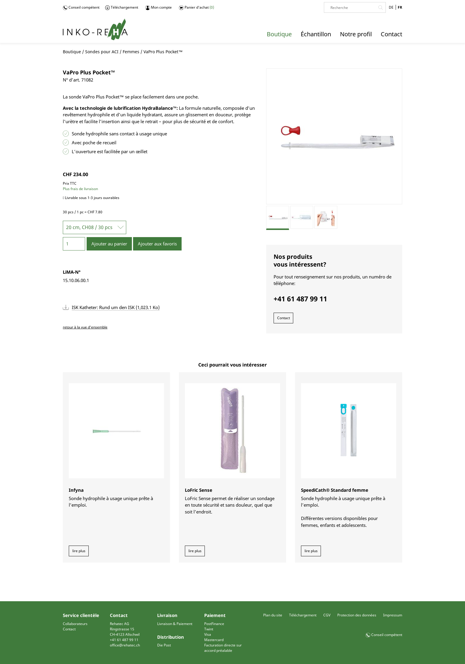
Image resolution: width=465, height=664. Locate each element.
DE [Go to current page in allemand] (391, 7)
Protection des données (356, 615)
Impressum (392, 615)
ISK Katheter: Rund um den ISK (116, 307)
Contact (283, 317)
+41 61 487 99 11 (124, 639)
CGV (326, 615)
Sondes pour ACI (101, 51)
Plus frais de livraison (80, 188)
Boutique (72, 51)
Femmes (131, 51)
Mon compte (158, 7)
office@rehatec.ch (125, 645)
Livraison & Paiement (174, 623)
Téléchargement (121, 7)
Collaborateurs (75, 623)
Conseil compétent (81, 7)
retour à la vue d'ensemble (85, 327)
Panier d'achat (196, 7)
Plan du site (272, 615)
